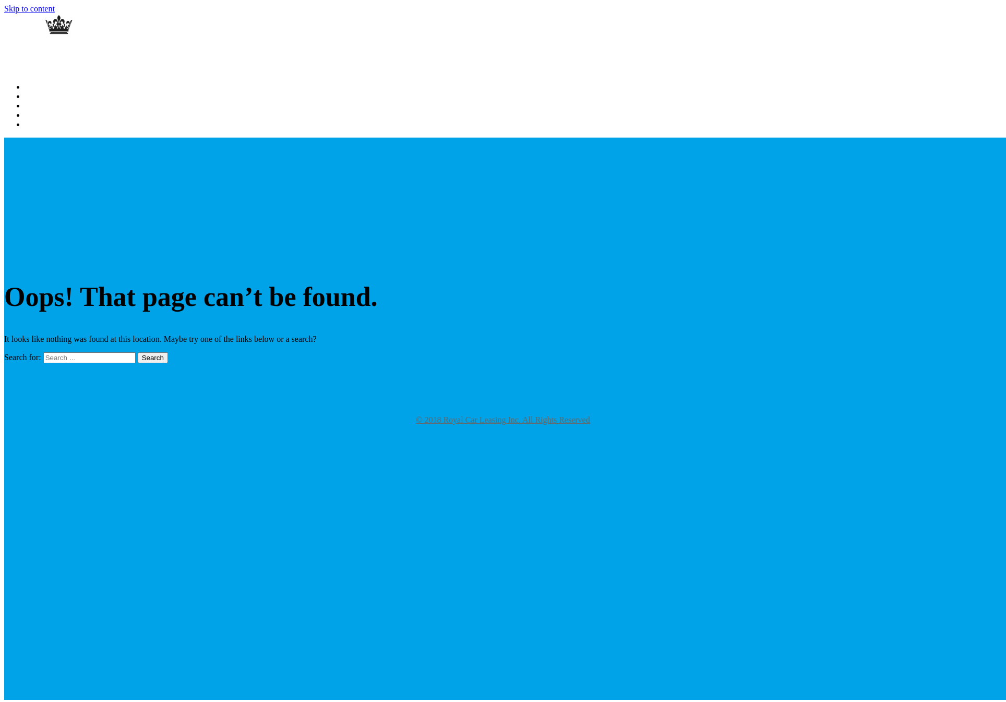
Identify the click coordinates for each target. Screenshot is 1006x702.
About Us (39, 97)
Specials (37, 125)
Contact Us (41, 115)
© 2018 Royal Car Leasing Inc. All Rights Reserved (503, 419)
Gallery (36, 106)
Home (34, 87)
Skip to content (29, 8)
